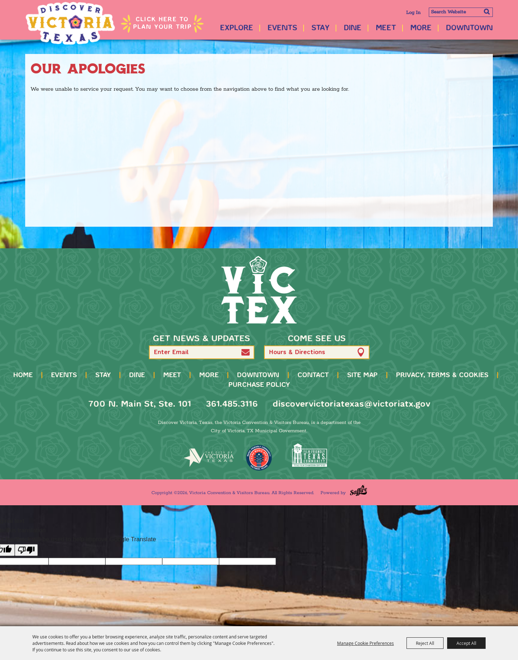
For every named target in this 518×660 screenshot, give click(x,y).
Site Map (362, 375)
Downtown (469, 28)
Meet (386, 28)
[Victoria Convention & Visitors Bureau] (70, 23)
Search (486, 11)
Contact (313, 375)
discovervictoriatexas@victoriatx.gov (351, 404)
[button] (245, 352)
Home (23, 375)
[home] (259, 290)
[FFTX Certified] (309, 455)
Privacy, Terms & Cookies (442, 375)
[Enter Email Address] (201, 352)
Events (282, 28)
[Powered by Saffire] (358, 490)
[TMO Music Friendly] (259, 457)
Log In (413, 13)
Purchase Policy (259, 385)
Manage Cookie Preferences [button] (365, 643)
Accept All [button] (466, 643)
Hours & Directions (297, 352)
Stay (321, 28)
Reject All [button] (425, 643)
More (421, 28)
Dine (353, 28)
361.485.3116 (232, 404)
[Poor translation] (26, 550)
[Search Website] (461, 12)
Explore (236, 28)
